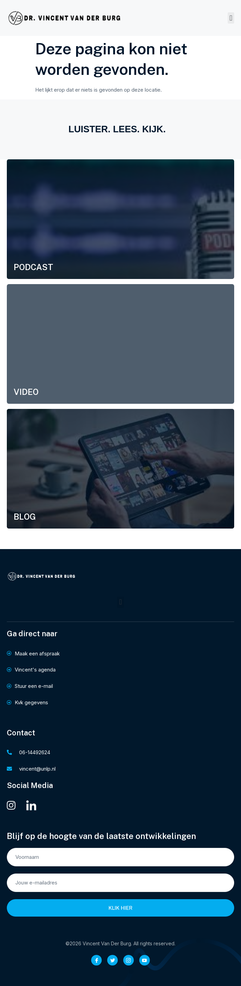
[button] (231, 18)
